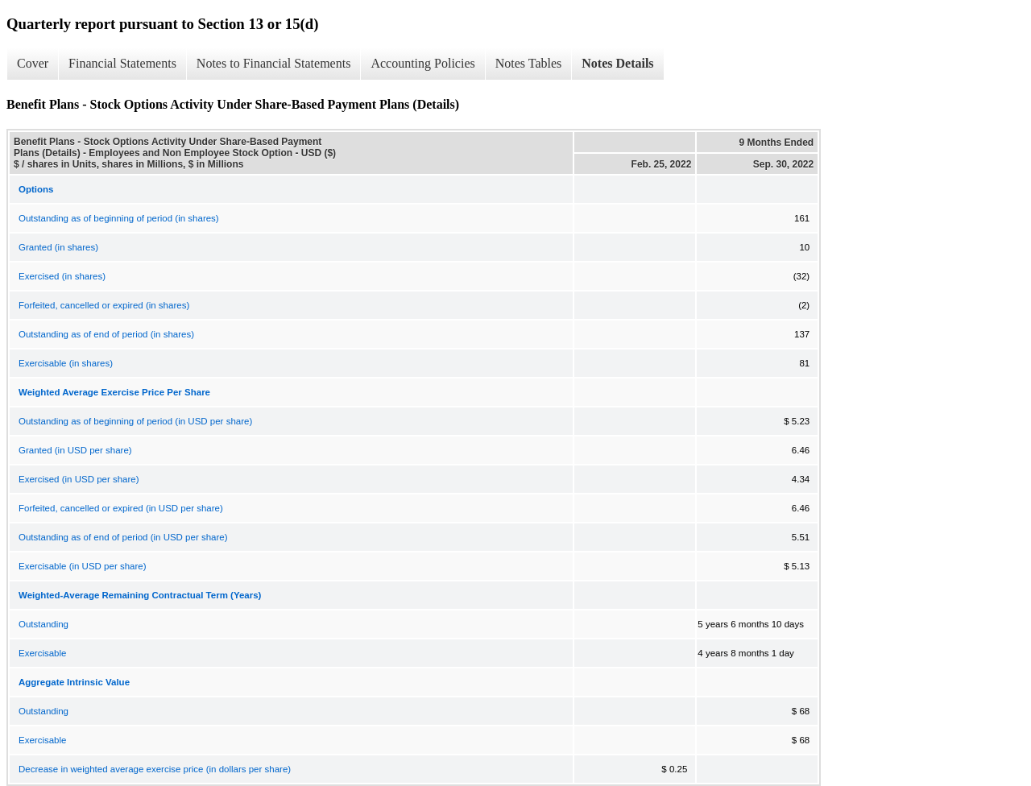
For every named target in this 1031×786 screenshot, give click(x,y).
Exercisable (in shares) (66, 363)
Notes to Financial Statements (274, 63)
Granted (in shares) (58, 247)
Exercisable (42, 653)
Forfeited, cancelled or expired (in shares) (104, 305)
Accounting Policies (422, 63)
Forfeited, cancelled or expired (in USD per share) (121, 508)
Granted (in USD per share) (75, 450)
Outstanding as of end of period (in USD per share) (123, 537)
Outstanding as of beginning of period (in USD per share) (135, 421)
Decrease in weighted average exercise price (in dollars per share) (155, 769)
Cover (32, 63)
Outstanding (43, 624)
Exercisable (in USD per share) (83, 566)
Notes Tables (528, 63)
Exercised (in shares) (62, 276)
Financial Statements (122, 63)
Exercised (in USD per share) (79, 479)
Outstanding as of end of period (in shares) (106, 334)
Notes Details (617, 63)
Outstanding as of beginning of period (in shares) (119, 218)
